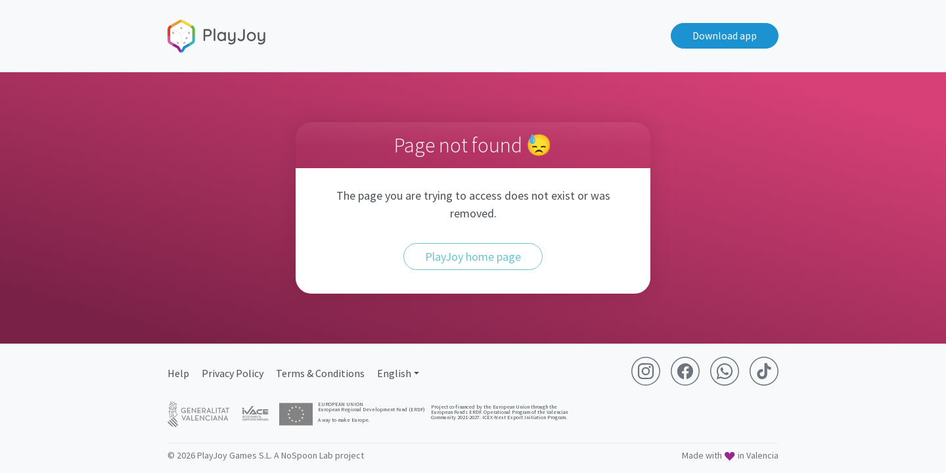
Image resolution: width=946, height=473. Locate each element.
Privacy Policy (232, 373)
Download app (724, 35)
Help (178, 373)
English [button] (394, 373)
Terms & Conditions (320, 373)
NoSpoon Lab (307, 455)
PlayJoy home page (473, 256)
